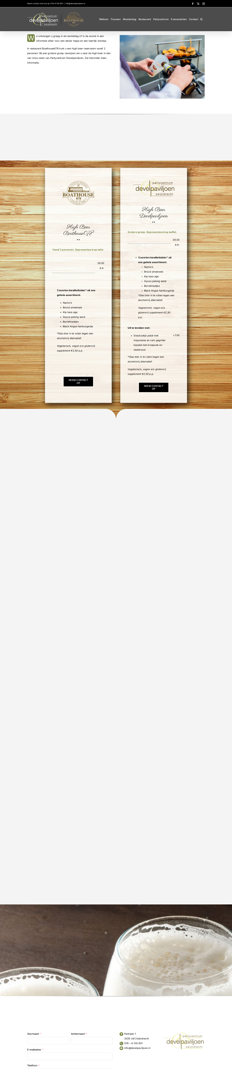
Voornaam (33, 1033)
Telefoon (32, 1065)
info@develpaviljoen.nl (75, 3)
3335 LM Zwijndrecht (136, 1038)
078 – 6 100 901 (133, 1043)
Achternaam (78, 1033)
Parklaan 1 (130, 1033)
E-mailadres (34, 1049)
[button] (201, 19)
